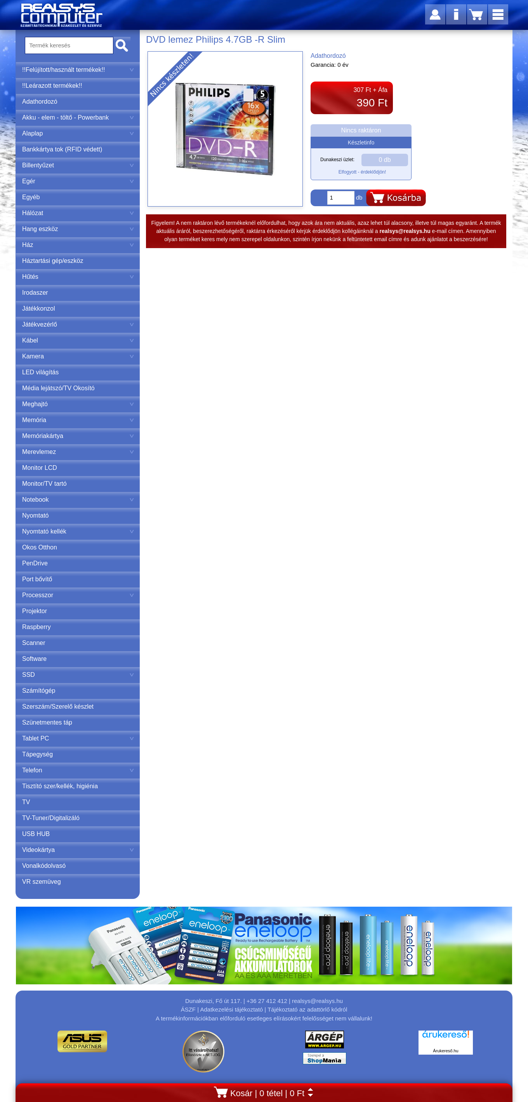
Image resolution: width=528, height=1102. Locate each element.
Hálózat (78, 213)
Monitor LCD (39, 467)
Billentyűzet (78, 165)
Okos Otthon (39, 547)
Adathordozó (39, 101)
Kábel (78, 340)
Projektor (34, 611)
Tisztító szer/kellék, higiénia (60, 786)
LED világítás (40, 372)
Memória (78, 420)
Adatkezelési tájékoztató (231, 1009)
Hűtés (78, 276)
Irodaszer (35, 292)
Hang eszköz (78, 229)
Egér (78, 181)
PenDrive (35, 563)
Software (34, 658)
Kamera (78, 356)
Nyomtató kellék (78, 531)
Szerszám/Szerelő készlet (58, 706)
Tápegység (37, 754)
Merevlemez (78, 451)
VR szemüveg (41, 881)
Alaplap (78, 133)
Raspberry (36, 627)
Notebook (78, 499)
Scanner (33, 643)
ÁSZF (188, 1009)
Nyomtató (35, 515)
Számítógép (38, 690)
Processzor (78, 595)
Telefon (78, 770)
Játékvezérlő (78, 324)
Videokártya (78, 849)
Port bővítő (37, 579)
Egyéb (31, 197)
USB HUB (36, 834)
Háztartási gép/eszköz (52, 260)
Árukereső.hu (445, 1050)
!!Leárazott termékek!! (52, 85)
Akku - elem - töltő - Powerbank (78, 117)
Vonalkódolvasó (44, 865)
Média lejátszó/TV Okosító (58, 388)
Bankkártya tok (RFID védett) (62, 149)
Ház (78, 245)
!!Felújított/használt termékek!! (78, 69)
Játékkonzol (38, 308)
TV (26, 802)
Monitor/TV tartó (44, 483)
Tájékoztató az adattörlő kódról (307, 1009)
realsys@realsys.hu (317, 1001)
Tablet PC (78, 738)
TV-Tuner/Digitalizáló (51, 818)
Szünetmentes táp (47, 722)
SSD (78, 674)
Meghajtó (78, 404)
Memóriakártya (78, 436)
